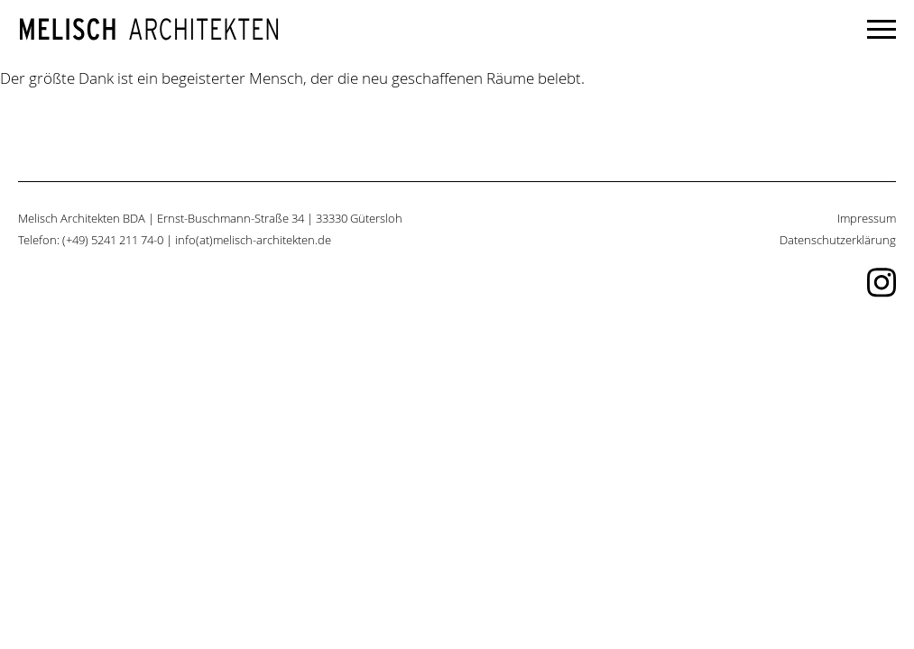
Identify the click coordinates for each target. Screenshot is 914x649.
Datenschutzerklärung (838, 240)
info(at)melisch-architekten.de (253, 240)
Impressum (866, 218)
